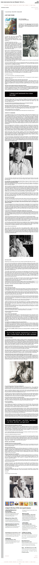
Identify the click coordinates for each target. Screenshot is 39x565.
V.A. (29, 5)
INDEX (38, 1)
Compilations (26, 5)
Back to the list (35, 557)
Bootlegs (32, 5)
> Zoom (21, 176)
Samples (23, 5)
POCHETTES (37, 2)
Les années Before (6, 5)
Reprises (34, 5)
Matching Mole (14, 5)
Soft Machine (10, 5)
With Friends (20, 5)
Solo (17, 5)
